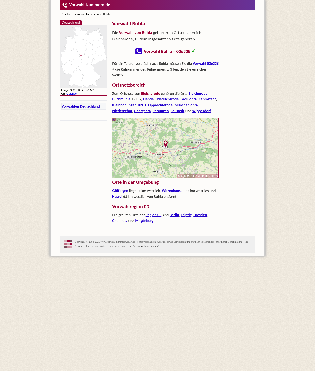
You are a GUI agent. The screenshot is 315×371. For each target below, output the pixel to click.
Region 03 (153, 215)
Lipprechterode (160, 105)
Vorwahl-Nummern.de (86, 4)
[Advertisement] (165, 256)
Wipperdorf (201, 111)
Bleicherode (198, 93)
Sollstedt (177, 111)
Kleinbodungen (124, 105)
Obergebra (142, 111)
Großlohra (188, 99)
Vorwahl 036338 (206, 63)
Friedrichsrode (167, 99)
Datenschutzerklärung (147, 303)
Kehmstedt (207, 99)
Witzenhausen (173, 190)
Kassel (117, 196)
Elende (148, 99)
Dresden (200, 215)
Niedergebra (122, 111)
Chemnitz (119, 220)
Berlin (174, 215)
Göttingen (120, 190)
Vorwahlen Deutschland (81, 106)
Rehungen (161, 111)
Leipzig (186, 215)
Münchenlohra (186, 105)
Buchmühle (121, 99)
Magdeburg (144, 220)
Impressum (126, 303)
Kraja (142, 105)
